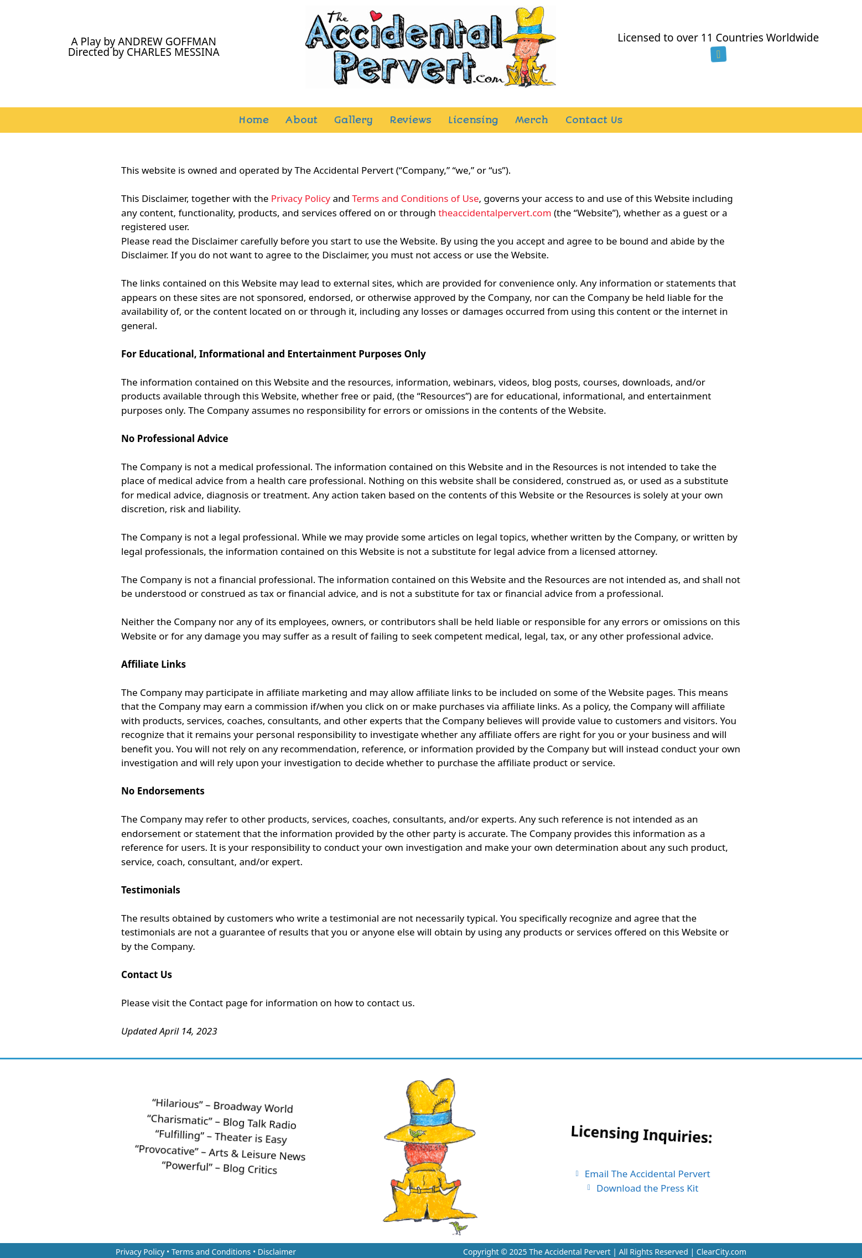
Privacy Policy (300, 198)
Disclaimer (277, 1251)
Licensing (473, 120)
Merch (532, 120)
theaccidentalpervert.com (494, 212)
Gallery (353, 120)
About (301, 120)
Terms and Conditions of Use (415, 198)
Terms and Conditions (211, 1251)
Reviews (410, 120)
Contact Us (594, 120)
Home (254, 120)
